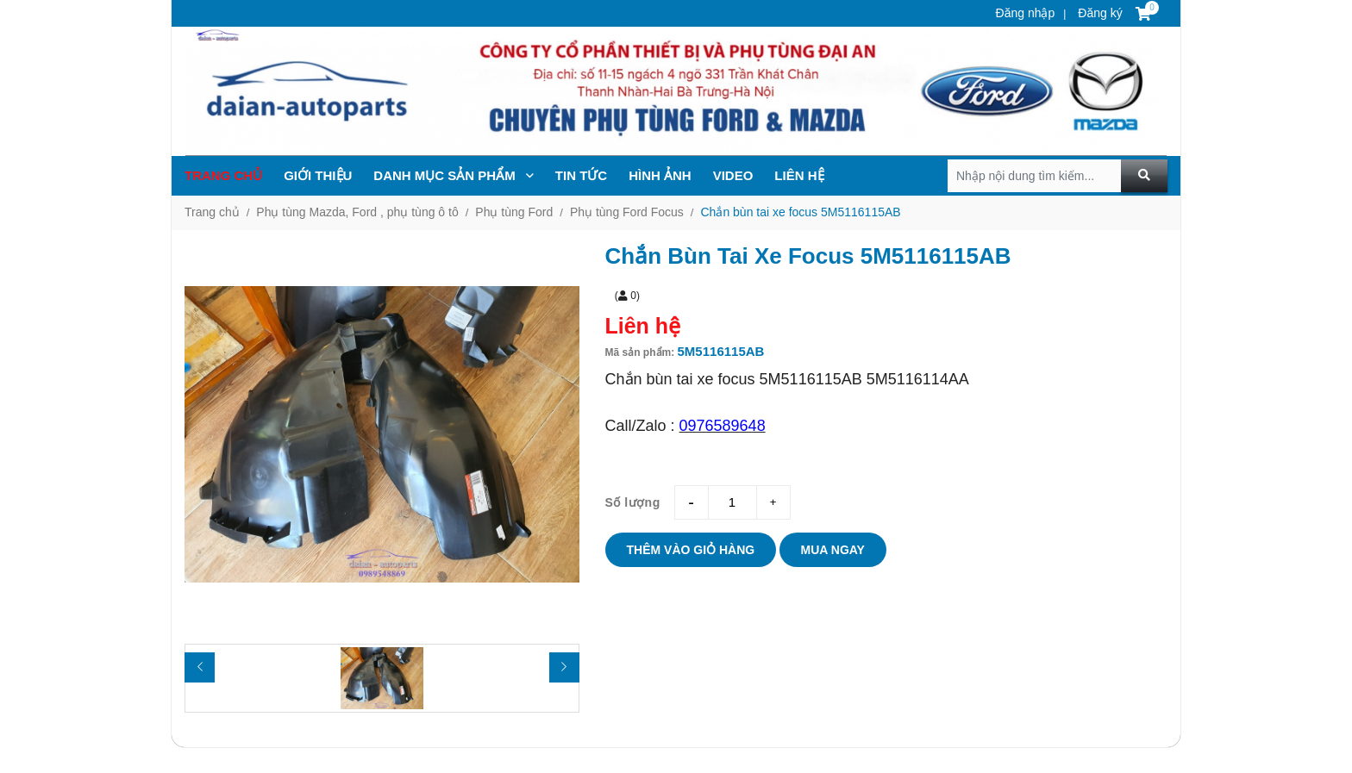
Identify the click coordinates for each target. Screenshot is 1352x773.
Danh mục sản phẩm (453, 175)
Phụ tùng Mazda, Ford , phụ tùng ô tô (357, 212)
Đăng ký (1098, 13)
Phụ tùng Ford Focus (627, 212)
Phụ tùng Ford (514, 212)
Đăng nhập (1025, 13)
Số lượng (632, 502)
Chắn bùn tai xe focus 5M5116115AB (800, 212)
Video (733, 175)
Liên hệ (798, 175)
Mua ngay (833, 550)
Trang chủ (223, 175)
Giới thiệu (318, 175)
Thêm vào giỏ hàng (691, 550)
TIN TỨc (581, 175)
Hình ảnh (660, 175)
